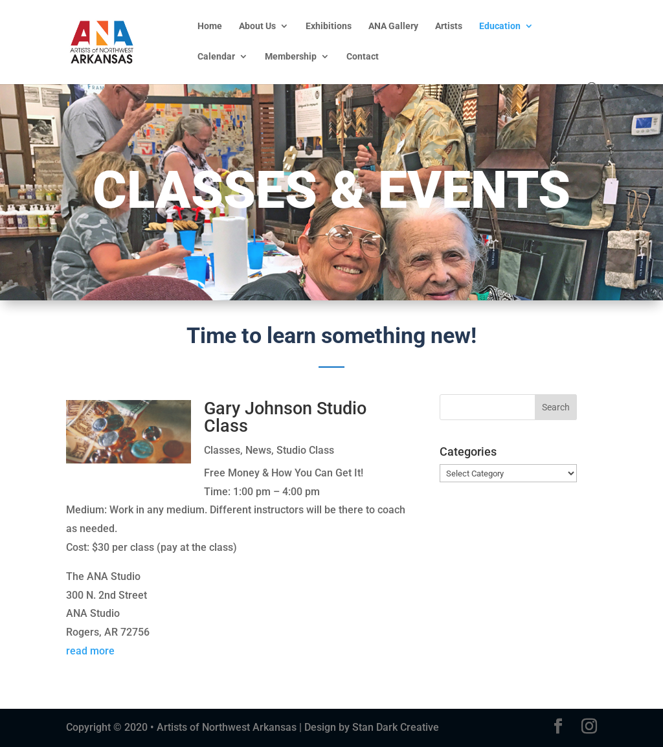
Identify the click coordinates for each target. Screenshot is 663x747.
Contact (362, 56)
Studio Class (305, 450)
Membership (291, 56)
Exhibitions (329, 26)
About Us (257, 26)
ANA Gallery (393, 26)
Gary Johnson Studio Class (285, 417)
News (258, 450)
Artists (448, 26)
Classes (222, 450)
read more (90, 651)
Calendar (216, 56)
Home (209, 26)
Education (500, 26)
